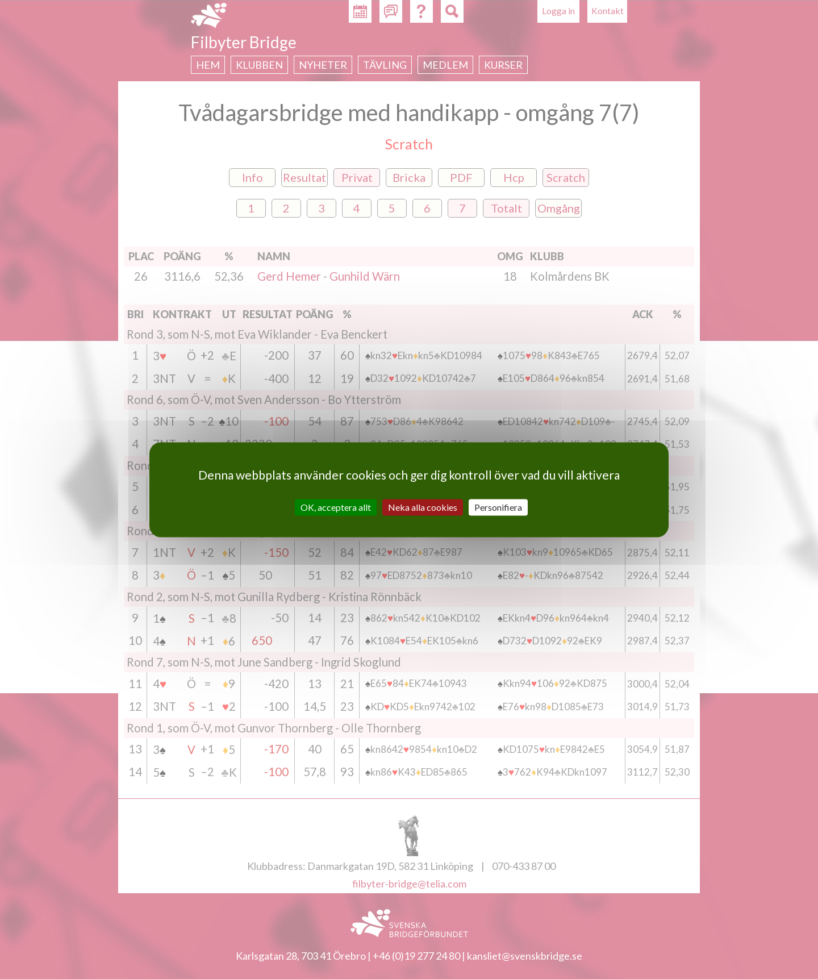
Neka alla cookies (422, 507)
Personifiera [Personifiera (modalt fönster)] (498, 507)
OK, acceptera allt (336, 507)
